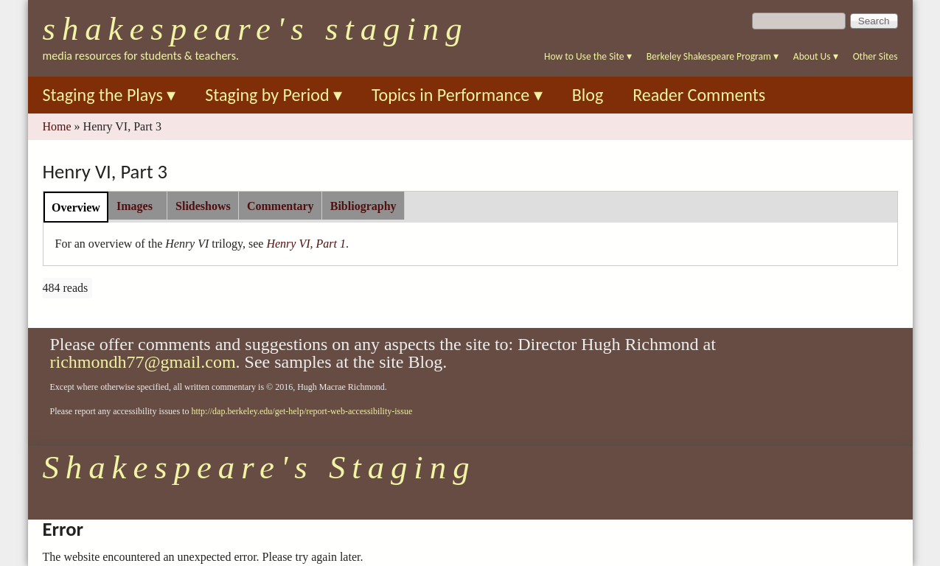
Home (57, 126)
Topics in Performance (457, 94)
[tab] (76, 206)
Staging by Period (273, 94)
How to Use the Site (588, 56)
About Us (815, 56)
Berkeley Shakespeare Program (713, 56)
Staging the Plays (109, 94)
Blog (588, 94)
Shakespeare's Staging (256, 28)
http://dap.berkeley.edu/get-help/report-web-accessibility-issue (301, 411)
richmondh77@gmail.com (143, 361)
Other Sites (875, 56)
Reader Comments (699, 94)
